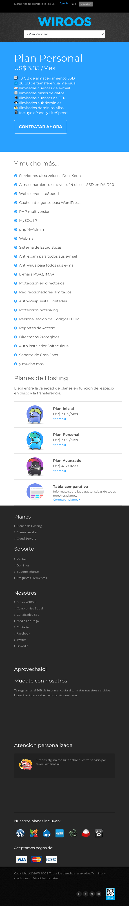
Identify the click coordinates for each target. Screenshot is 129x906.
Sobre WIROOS (25, 602)
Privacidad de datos (45, 878)
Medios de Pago (26, 621)
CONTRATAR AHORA (40, 126)
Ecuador (86, 3)
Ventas (20, 559)
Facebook (22, 633)
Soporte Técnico (26, 572)
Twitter (20, 640)
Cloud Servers (25, 538)
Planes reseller (26, 532)
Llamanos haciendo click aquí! (34, 3)
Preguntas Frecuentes (30, 578)
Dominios (22, 565)
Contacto (21, 627)
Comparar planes (66, 499)
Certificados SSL (26, 615)
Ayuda (64, 3)
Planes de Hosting (41, 378)
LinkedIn (21, 646)
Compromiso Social (28, 608)
